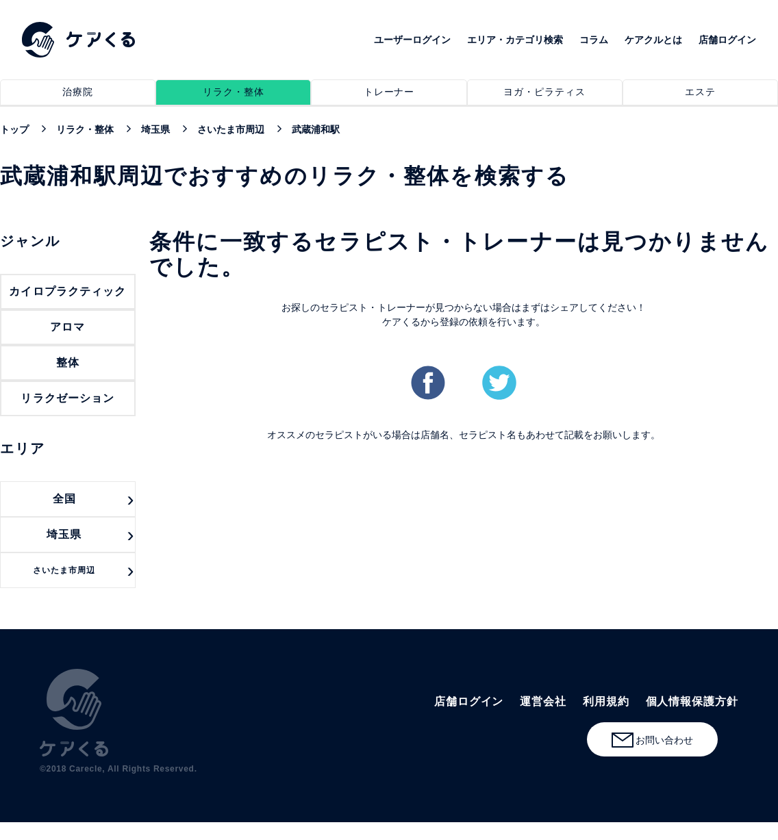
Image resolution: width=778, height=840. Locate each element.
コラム (593, 39)
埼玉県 (64, 534)
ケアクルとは (653, 39)
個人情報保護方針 (692, 701)
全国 (64, 499)
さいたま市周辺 (64, 570)
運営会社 (543, 701)
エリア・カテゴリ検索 (515, 39)
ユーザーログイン (412, 39)
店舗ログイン (727, 39)
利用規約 (606, 701)
